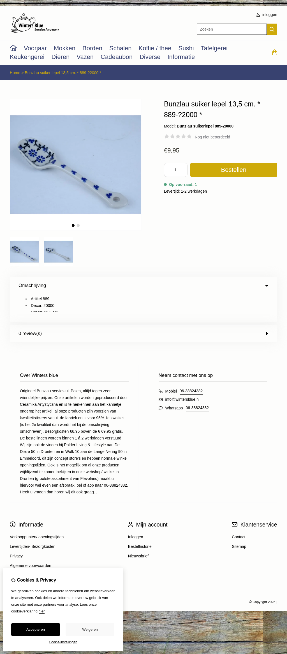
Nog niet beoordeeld (212, 137)
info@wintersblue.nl (182, 371)
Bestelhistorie (140, 518)
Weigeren (90, 629)
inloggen (266, 14)
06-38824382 (191, 363)
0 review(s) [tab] (143, 305)
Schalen (120, 48)
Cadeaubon (117, 56)
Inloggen (135, 509)
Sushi (186, 48)
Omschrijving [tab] (143, 285)
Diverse (150, 56)
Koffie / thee (154, 48)
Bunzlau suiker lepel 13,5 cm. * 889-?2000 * (63, 72)
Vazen (85, 56)
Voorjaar (35, 48)
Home (15, 72)
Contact (238, 509)
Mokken (64, 48)
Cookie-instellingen (63, 642)
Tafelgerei (214, 48)
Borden (92, 48)
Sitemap (239, 518)
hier (42, 611)
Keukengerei (27, 56)
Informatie (181, 56)
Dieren (61, 56)
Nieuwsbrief (138, 528)
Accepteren (35, 629)
